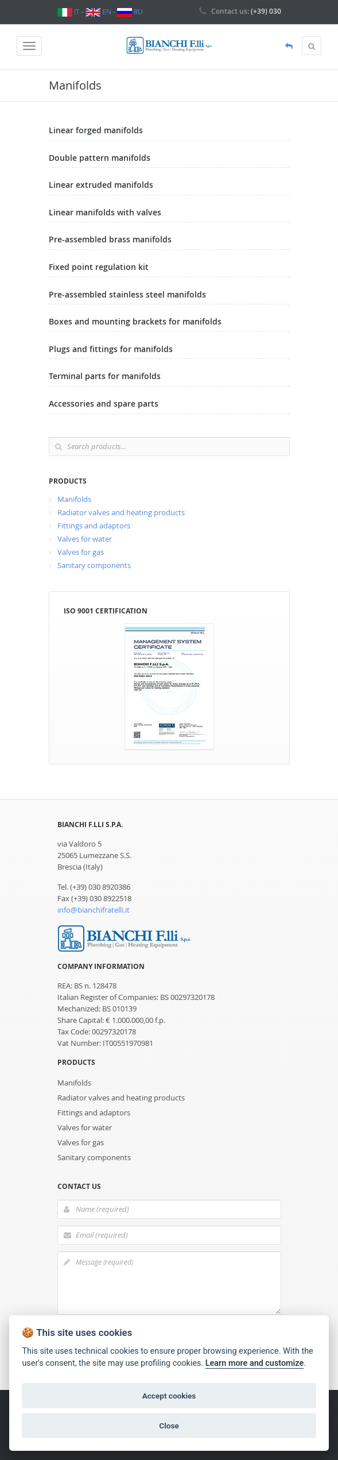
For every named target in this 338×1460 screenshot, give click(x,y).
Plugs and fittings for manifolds (111, 348)
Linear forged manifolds (96, 130)
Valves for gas (80, 552)
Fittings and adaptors (93, 525)
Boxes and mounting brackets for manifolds (135, 321)
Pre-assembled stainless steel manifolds (127, 294)
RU (130, 11)
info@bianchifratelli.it (93, 910)
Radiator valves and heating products (121, 512)
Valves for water (84, 539)
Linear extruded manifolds (101, 184)
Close (168, 1425)
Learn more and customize (254, 1363)
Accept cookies (169, 1395)
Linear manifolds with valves (105, 212)
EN (98, 11)
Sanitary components (94, 565)
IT (68, 11)
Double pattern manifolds (99, 157)
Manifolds (74, 499)
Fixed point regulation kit (99, 266)
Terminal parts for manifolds (105, 375)
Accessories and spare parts (103, 403)
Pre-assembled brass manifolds (110, 239)
